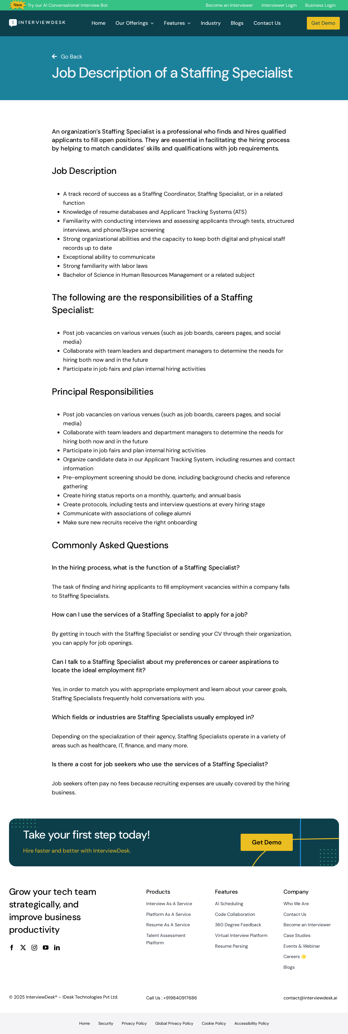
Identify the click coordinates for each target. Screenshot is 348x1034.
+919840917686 (180, 998)
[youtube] (45, 947)
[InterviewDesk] (37, 22)
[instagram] (34, 947)
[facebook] (12, 947)
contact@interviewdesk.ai (310, 998)
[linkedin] (57, 947)
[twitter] (23, 947)
